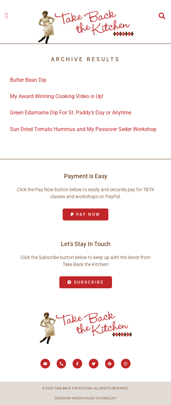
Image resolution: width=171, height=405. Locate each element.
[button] (6, 15)
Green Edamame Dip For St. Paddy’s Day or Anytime (70, 112)
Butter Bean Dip (28, 80)
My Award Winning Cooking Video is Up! (56, 96)
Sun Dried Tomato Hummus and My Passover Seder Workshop (83, 129)
